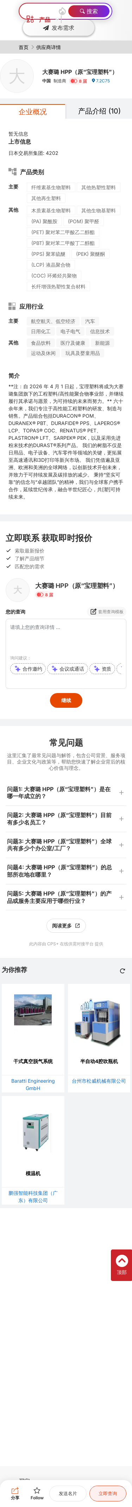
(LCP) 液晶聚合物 (50, 265)
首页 (24, 47)
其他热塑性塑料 (98, 187)
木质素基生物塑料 (51, 210)
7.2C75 (100, 80)
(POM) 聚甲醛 (83, 221)
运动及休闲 (43, 353)
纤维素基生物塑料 (51, 187)
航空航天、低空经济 (53, 321)
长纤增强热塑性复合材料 (58, 286)
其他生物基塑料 (98, 210)
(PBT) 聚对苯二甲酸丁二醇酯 (63, 243)
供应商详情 (48, 47)
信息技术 (100, 331)
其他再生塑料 (46, 198)
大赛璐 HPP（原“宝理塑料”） (80, 71)
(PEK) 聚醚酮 (90, 254)
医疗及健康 (73, 343)
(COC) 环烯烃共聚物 (54, 276)
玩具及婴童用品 (82, 353)
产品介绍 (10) (99, 111)
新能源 (102, 343)
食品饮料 (41, 343)
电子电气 (70, 331)
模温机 (33, 1173)
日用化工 (41, 331)
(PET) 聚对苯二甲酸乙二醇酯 (63, 232)
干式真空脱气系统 (33, 1061)
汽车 (90, 321)
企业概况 (33, 112)
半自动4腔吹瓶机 (99, 1061)
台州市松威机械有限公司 (99, 1081)
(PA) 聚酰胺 (44, 221)
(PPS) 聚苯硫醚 (48, 254)
